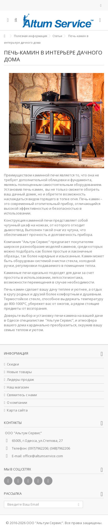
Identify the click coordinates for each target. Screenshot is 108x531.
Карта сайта (17, 410)
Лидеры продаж (20, 379)
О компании (17, 402)
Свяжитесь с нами (22, 395)
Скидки (13, 364)
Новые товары (19, 372)
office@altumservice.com (43, 456)
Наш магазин (18, 387)
